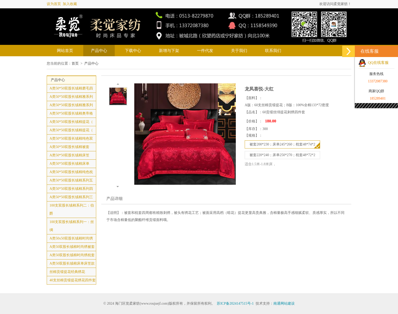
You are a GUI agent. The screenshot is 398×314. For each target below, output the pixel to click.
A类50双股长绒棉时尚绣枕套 (72, 255)
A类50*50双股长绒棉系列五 (71, 180)
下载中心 (133, 50)
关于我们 (239, 50)
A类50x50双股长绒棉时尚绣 (71, 238)
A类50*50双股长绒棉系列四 (71, 189)
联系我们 (273, 50)
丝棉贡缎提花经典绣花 (67, 272)
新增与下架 (169, 50)
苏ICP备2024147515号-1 (235, 303)
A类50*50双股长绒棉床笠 (69, 155)
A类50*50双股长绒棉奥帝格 (71, 113)
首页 (75, 63)
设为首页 (54, 4)
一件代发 (205, 50)
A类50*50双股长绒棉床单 (69, 163)
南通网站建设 (284, 303)
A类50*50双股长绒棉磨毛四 (71, 88)
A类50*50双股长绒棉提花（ (71, 122)
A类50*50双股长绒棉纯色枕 (71, 172)
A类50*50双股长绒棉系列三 (71, 197)
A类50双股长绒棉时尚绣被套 (72, 247)
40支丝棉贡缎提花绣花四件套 (72, 280)
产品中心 (99, 50)
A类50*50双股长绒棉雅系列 (71, 97)
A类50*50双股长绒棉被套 (69, 147)
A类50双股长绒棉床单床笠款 (72, 263)
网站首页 (65, 50)
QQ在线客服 (373, 63)
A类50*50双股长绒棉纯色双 (71, 138)
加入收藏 (70, 4)
